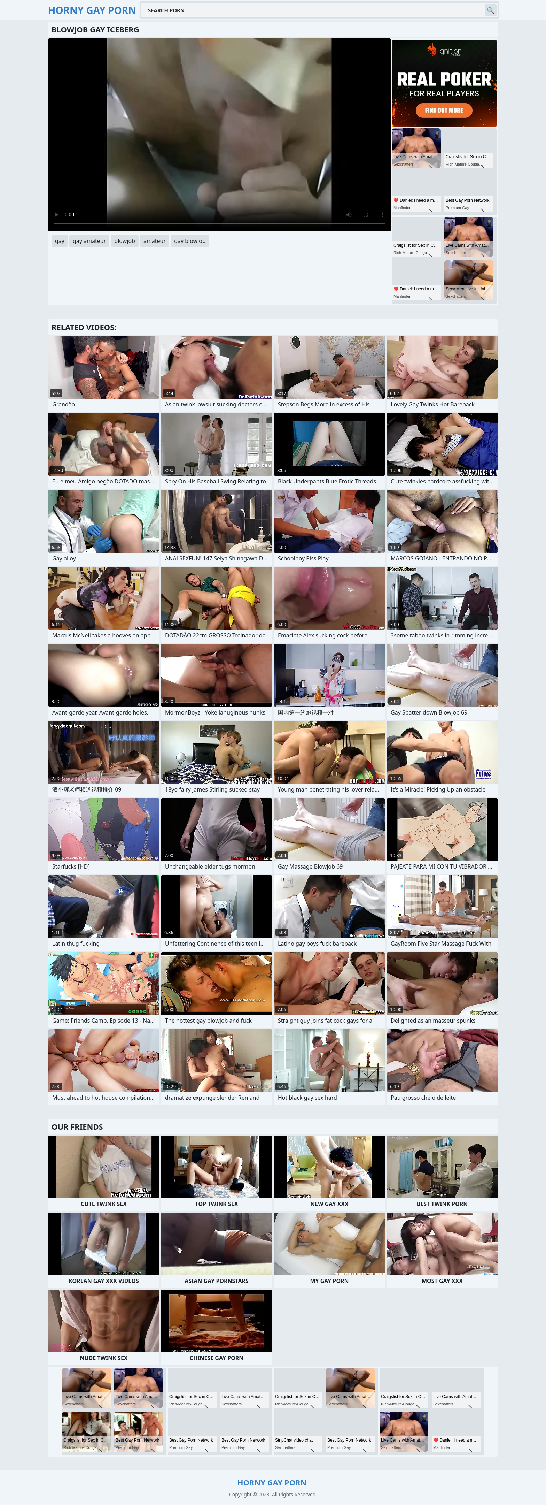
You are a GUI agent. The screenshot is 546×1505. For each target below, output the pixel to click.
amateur (154, 241)
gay (59, 241)
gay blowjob (190, 241)
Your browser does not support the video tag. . (219, 134)
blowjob (124, 241)
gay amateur (89, 241)
